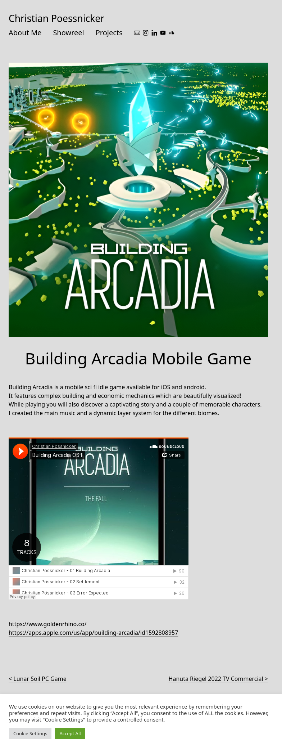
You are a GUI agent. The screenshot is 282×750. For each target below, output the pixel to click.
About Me (25, 32)
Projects (109, 32)
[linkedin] (154, 33)
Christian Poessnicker (56, 18)
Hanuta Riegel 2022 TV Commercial (216, 679)
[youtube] (163, 33)
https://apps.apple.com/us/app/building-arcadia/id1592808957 (93, 633)
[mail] (137, 33)
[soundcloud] (171, 33)
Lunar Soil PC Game (39, 679)
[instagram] (146, 33)
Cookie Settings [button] (30, 733)
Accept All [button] (70, 733)
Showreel (68, 32)
